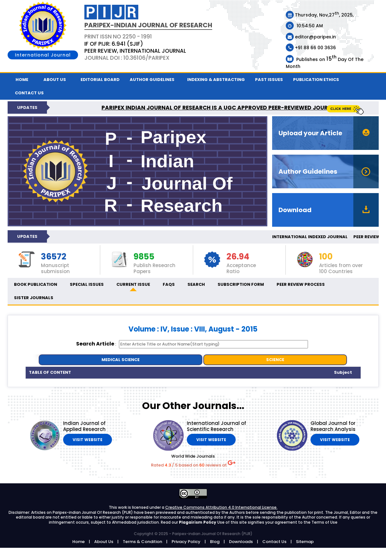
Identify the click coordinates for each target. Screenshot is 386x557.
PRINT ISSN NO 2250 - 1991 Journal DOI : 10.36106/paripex (135, 47)
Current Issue (133, 284)
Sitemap (305, 542)
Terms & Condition (142, 542)
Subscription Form (241, 284)
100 (326, 257)
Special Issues (87, 284)
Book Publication (35, 284)
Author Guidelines (152, 80)
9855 (144, 257)
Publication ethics (316, 80)
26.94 (237, 257)
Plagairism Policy (198, 522)
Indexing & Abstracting (216, 80)
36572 (53, 257)
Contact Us (274, 542)
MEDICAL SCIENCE (120, 360)
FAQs (169, 284)
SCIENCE (275, 360)
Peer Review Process (301, 284)
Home (22, 80)
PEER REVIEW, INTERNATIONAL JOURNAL (135, 51)
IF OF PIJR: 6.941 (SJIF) (113, 44)
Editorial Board (100, 80)
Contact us (29, 93)
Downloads (241, 542)
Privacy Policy (186, 542)
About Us (54, 80)
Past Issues (269, 80)
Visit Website (87, 439)
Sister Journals (33, 298)
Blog (214, 542)
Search (196, 284)
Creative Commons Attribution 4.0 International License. (221, 507)
